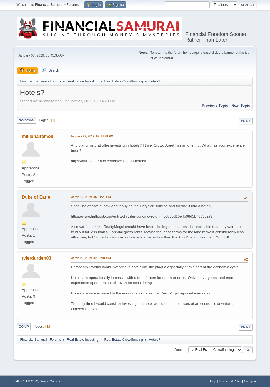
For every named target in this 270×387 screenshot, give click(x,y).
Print (246, 121)
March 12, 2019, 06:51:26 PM (91, 197)
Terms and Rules (230, 381)
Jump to (180, 349)
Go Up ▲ (250, 381)
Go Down (26, 120)
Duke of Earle (36, 197)
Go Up (24, 326)
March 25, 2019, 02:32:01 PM (91, 258)
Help (213, 381)
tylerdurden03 (36, 258)
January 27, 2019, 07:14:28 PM (92, 136)
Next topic (240, 105)
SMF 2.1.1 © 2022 (26, 381)
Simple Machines (51, 381)
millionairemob (38, 136)
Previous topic (215, 105)
